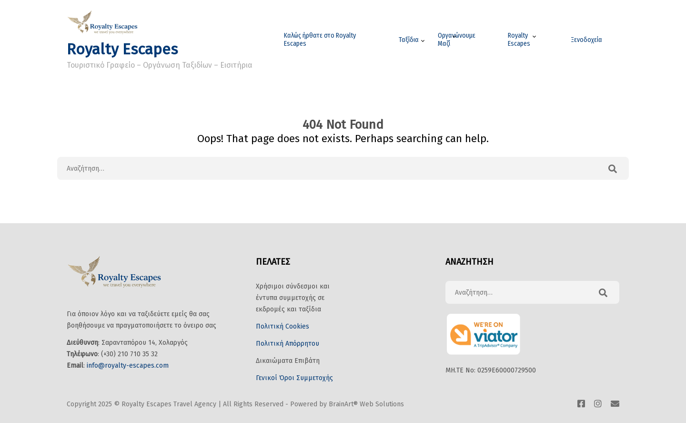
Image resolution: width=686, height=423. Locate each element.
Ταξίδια (409, 40)
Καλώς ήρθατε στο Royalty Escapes (320, 39)
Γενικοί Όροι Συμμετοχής (294, 378)
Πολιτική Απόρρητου (287, 344)
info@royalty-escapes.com (128, 365)
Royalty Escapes (122, 49)
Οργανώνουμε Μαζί (456, 39)
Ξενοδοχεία (586, 40)
